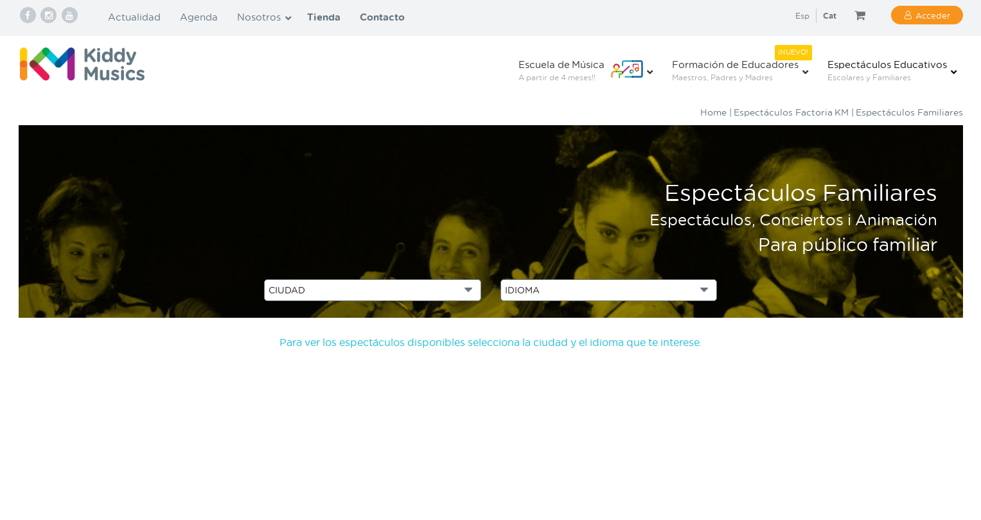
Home (713, 112)
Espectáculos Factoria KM (791, 112)
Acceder (932, 15)
